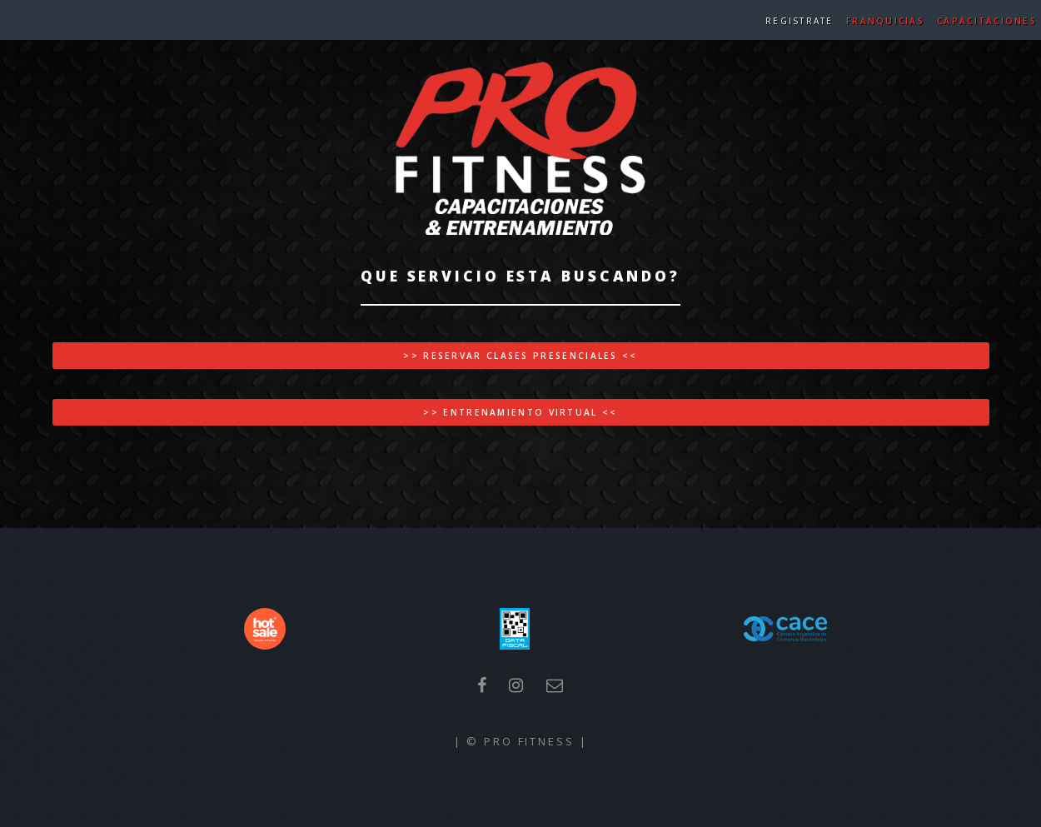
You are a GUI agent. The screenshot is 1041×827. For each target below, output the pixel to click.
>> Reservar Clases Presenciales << (520, 355)
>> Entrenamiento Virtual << (520, 412)
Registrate (799, 21)
